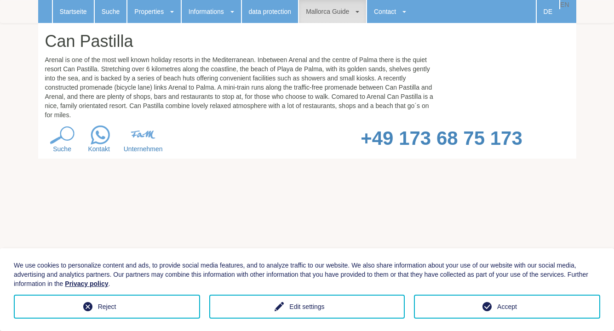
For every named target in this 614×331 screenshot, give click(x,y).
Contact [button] (390, 11)
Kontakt (98, 149)
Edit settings (306, 306)
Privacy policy (86, 283)
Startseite (73, 11)
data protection (270, 11)
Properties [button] (153, 11)
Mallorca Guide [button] (332, 11)
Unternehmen (143, 149)
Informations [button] (211, 11)
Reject (107, 306)
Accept (507, 306)
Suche (111, 11)
